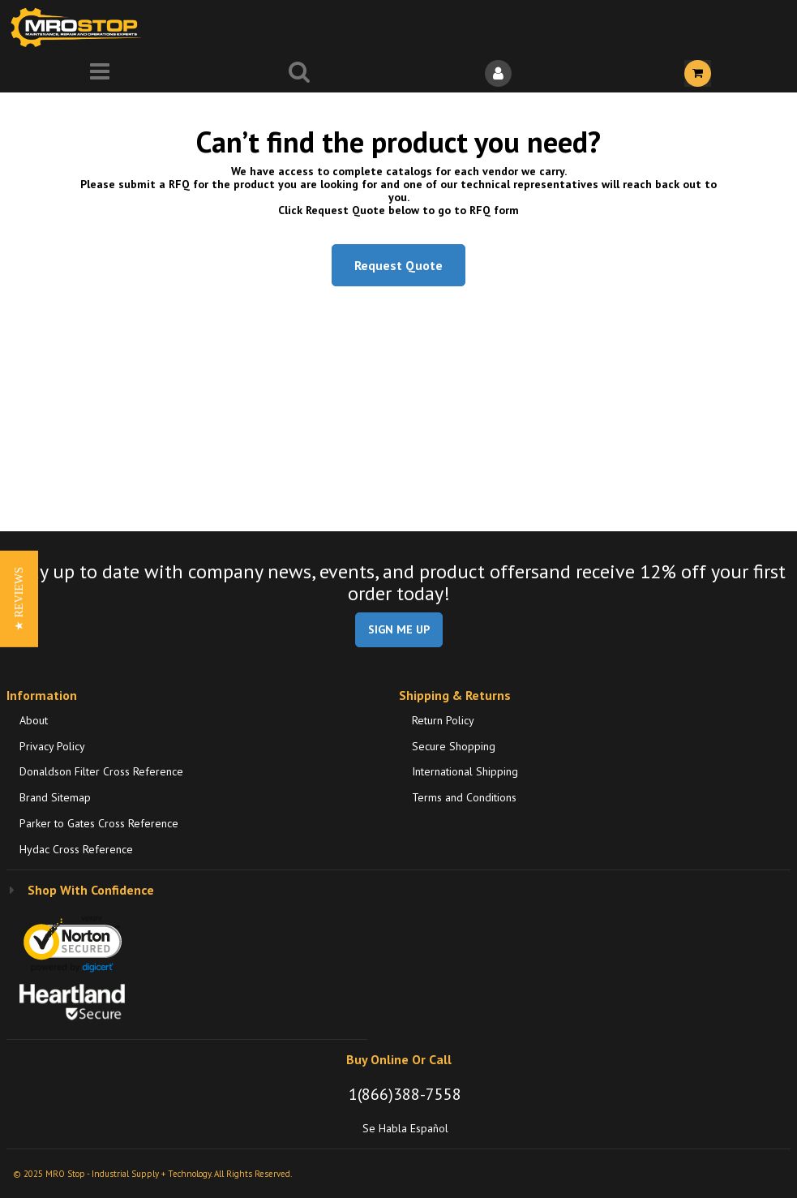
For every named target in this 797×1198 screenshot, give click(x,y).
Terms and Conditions (464, 797)
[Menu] (99, 73)
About (33, 720)
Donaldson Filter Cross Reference (101, 771)
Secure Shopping (453, 746)
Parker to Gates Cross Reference (98, 823)
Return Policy (443, 720)
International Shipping (465, 771)
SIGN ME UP (399, 629)
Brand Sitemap (55, 797)
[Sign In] (498, 73)
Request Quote (398, 265)
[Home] (79, 27)
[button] (19, 599)
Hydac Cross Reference (76, 849)
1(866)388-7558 (405, 1094)
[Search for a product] (299, 73)
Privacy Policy (52, 746)
